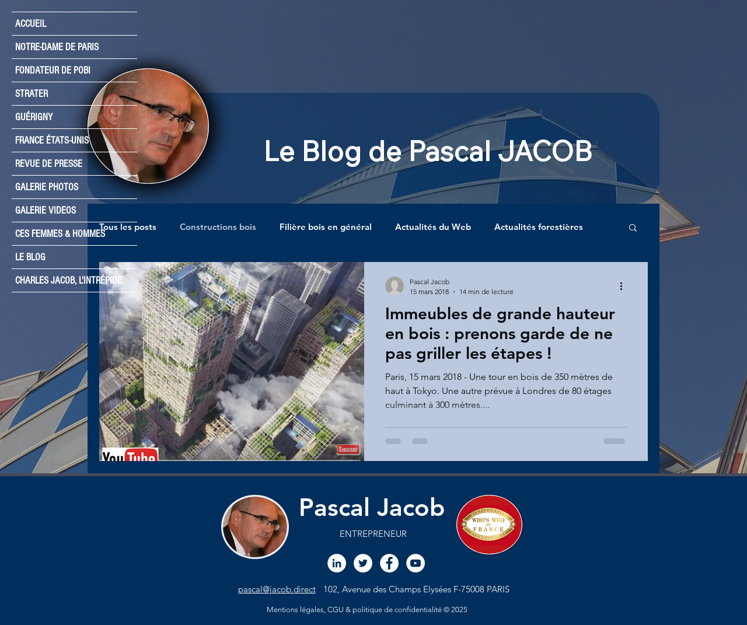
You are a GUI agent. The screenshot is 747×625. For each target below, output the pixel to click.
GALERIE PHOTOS (46, 187)
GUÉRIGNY (34, 117)
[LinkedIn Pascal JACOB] (336, 563)
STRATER (31, 93)
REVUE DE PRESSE (48, 163)
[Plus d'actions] (625, 286)
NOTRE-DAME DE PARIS (57, 47)
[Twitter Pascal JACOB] (363, 563)
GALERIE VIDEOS (45, 210)
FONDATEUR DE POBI (52, 70)
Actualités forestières (538, 227)
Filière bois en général (326, 227)
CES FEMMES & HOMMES (60, 233)
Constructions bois (218, 227)
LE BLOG (30, 257)
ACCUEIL (30, 23)
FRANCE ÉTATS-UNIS (52, 140)
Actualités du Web (433, 227)
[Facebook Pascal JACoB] (389, 563)
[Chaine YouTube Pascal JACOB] (415, 563)
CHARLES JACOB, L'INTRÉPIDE (68, 280)
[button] (632, 228)
